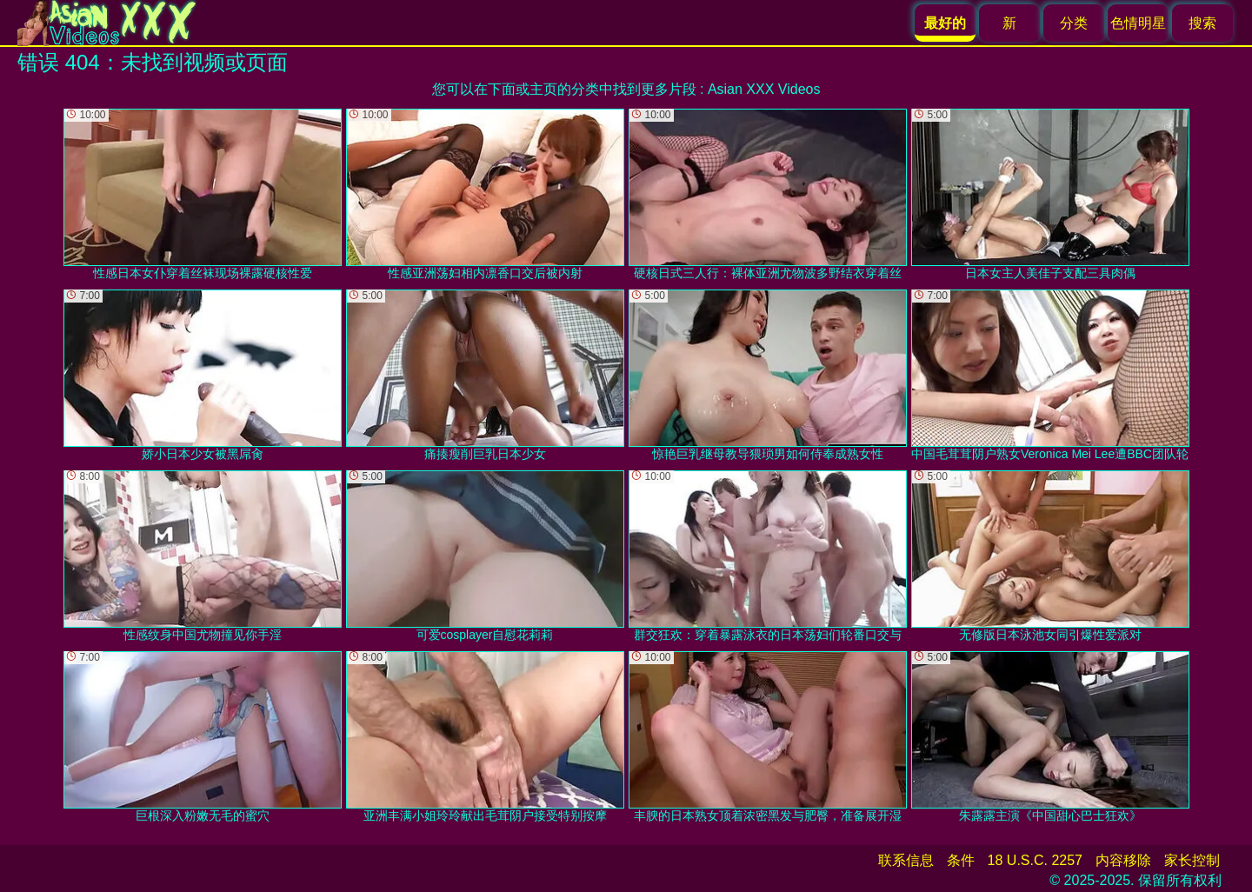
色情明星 (1138, 23)
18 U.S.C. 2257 (1035, 860)
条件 (961, 860)
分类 (1074, 23)
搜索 (1202, 23)
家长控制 (1192, 860)
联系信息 (906, 860)
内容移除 (1123, 860)
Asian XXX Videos (764, 89)
